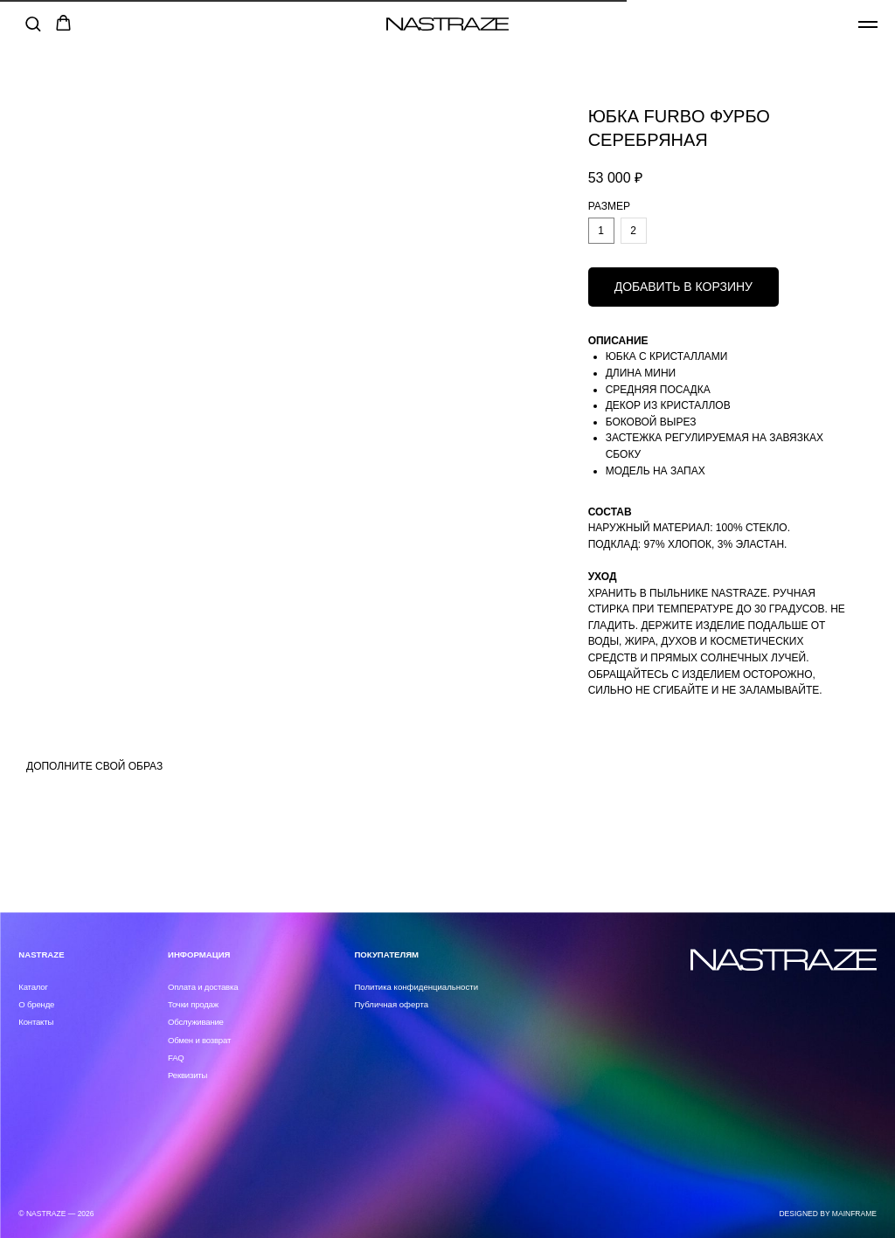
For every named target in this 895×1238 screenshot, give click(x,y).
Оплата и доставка (203, 987)
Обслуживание (196, 1022)
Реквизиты (187, 1075)
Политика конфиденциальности (416, 987)
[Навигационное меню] (868, 24)
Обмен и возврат (199, 1040)
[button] (32, 23)
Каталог (32, 987)
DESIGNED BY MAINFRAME (828, 1213)
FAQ (176, 1057)
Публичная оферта (391, 1004)
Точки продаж (193, 1004)
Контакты (35, 1022)
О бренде (36, 1004)
